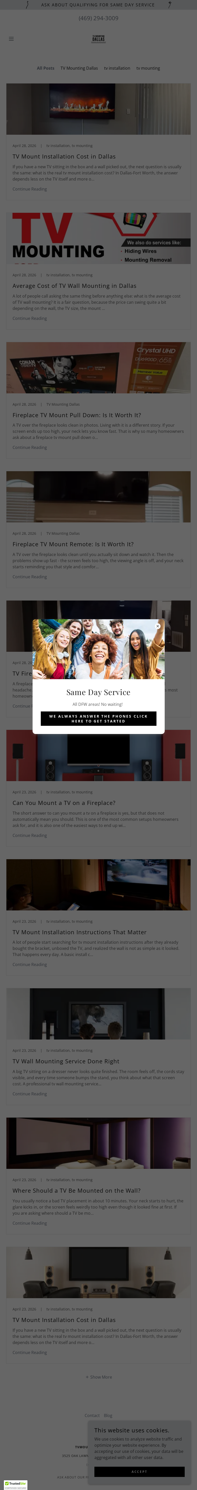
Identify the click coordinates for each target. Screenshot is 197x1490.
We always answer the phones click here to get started (98, 718)
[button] (15, 1485)
